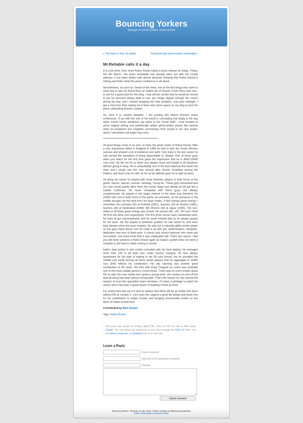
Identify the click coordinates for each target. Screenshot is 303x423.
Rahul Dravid (118, 314)
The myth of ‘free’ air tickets (120, 53)
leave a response (119, 333)
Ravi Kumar (130, 308)
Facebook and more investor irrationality (173, 53)
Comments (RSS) (160, 413)
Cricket (109, 329)
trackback (137, 333)
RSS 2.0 (180, 329)
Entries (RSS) (140, 413)
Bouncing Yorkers (151, 23)
